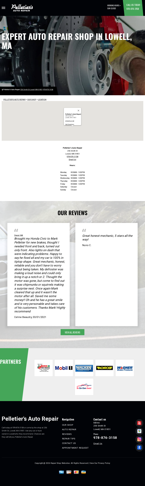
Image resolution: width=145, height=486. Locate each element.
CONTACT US (69, 443)
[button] (72, 128)
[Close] (78, 110)
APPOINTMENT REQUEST (75, 448)
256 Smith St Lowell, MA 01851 (31, 89)
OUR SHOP (31, 100)
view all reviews (72, 332)
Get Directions (69, 124)
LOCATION (42, 100)
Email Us (97, 443)
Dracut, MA (18, 235)
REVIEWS (67, 434)
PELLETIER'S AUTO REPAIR (14, 100)
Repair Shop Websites (60, 463)
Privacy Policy (104, 463)
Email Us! (72, 160)
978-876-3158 (132, 8)
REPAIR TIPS (68, 438)
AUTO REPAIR (69, 429)
